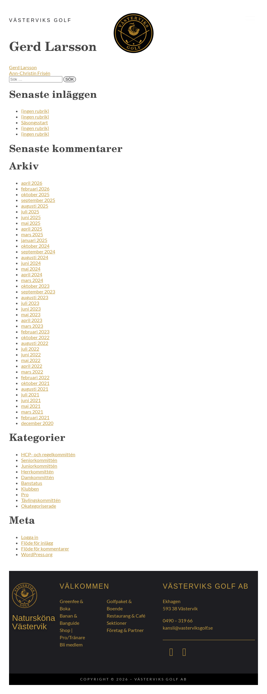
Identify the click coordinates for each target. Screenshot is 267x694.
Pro (25, 494)
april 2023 (31, 320)
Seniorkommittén (39, 460)
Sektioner (117, 623)
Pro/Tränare (72, 637)
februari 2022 (35, 377)
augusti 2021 (34, 389)
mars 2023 (32, 326)
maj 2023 (30, 314)
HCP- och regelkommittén (48, 454)
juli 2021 (30, 394)
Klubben (30, 488)
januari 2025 (34, 240)
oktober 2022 (35, 337)
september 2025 (38, 200)
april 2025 (31, 228)
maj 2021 (30, 406)
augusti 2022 (34, 343)
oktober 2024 (35, 246)
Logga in (29, 537)
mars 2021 (32, 411)
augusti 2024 (34, 257)
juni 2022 (31, 354)
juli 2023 (30, 303)
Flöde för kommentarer (45, 548)
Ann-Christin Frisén (29, 73)
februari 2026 (35, 188)
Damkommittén (37, 477)
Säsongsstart (34, 122)
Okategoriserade (38, 506)
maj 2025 (30, 223)
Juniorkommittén (39, 466)
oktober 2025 (35, 194)
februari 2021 (35, 417)
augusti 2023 (34, 297)
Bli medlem (71, 644)
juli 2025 (30, 211)
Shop (65, 630)
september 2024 (38, 251)
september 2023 (38, 291)
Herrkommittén (37, 471)
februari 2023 (35, 331)
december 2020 (37, 423)
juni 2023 (31, 308)
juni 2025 (31, 217)
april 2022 (31, 366)
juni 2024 (31, 263)
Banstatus (31, 483)
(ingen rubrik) (35, 111)
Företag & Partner (125, 630)
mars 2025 (32, 234)
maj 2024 (30, 268)
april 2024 (31, 274)
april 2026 (31, 183)
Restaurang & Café (126, 615)
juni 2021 (31, 400)
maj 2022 (30, 360)
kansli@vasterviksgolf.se (188, 627)
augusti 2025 (34, 206)
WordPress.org (36, 554)
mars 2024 (32, 280)
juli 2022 (30, 349)
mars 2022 (32, 371)
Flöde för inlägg (37, 543)
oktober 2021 (35, 383)
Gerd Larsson (23, 67)
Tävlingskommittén (41, 500)
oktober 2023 (35, 286)
